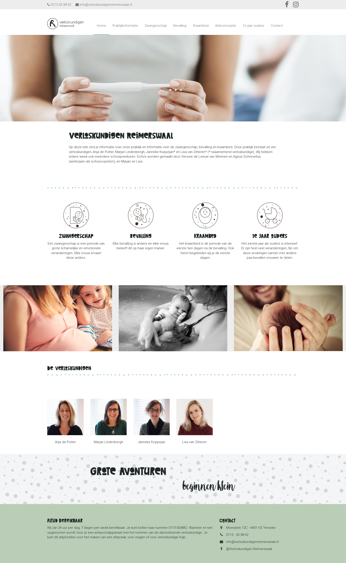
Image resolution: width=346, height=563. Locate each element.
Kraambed (201, 26)
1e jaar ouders (253, 26)
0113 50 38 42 (61, 5)
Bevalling (179, 26)
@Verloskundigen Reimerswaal (249, 549)
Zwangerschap (156, 26)
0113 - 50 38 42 (237, 535)
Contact (277, 26)
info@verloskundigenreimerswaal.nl (106, 5)
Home (101, 26)
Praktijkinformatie (125, 26)
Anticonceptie (225, 26)
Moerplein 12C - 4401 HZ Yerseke (251, 528)
